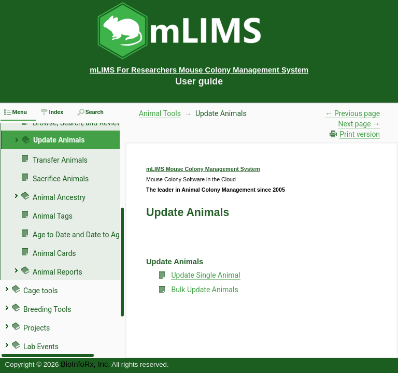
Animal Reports (57, 272)
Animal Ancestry (59, 197)
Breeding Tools (47, 309)
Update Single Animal (205, 275)
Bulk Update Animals (204, 289)
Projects (36, 328)
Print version (359, 134)
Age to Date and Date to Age (78, 235)
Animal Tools (160, 113)
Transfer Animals (60, 160)
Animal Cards (54, 253)
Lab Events (41, 346)
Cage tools (40, 290)
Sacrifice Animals (61, 179)
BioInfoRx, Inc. (85, 364)
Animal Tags (53, 216)
